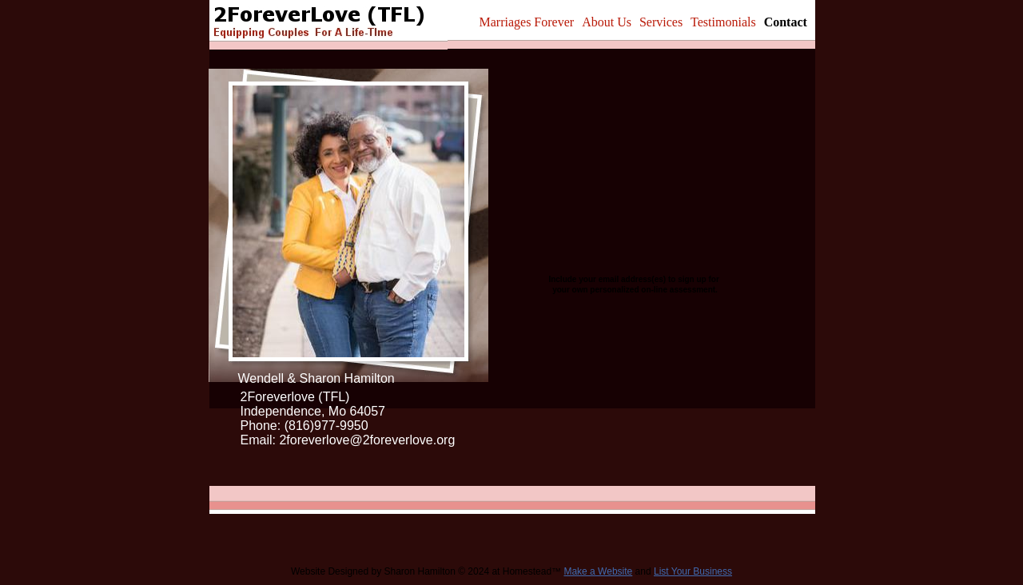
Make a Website (597, 571)
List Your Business (693, 571)
